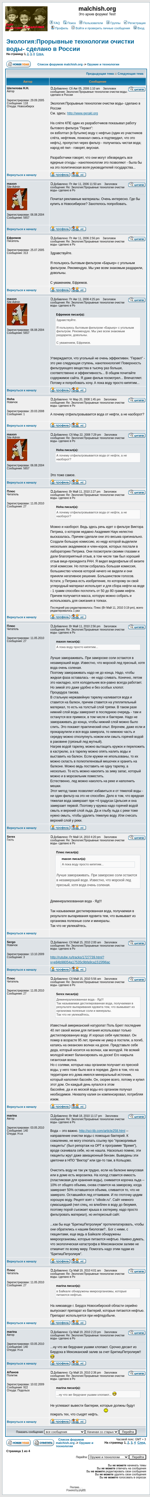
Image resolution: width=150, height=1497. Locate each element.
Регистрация (135, 23)
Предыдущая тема (100, 73)
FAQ (55, 23)
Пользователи (91, 23)
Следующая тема (130, 73)
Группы (113, 23)
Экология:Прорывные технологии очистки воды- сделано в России (70, 45)
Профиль (59, 28)
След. (40, 54)
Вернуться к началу (22, 175)
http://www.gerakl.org (82, 113)
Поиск (69, 23)
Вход (139, 28)
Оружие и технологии (103, 64)
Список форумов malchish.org (59, 64)
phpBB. (82, 1490)
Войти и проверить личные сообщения (100, 28)
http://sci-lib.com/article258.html (102, 1131)
